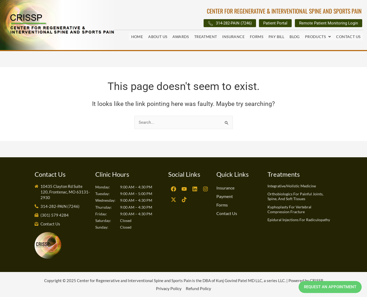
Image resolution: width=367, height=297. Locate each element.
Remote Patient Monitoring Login (325, 23)
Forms (256, 37)
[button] (318, 37)
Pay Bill (276, 37)
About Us (157, 37)
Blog (295, 37)
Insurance (233, 37)
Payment (224, 196)
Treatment (205, 37)
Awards (180, 37)
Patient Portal (267, 23)
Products (318, 37)
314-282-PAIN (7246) (216, 24)
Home (137, 37)
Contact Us (348, 37)
